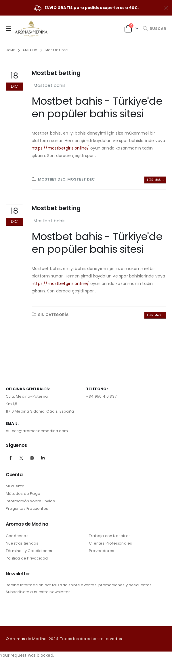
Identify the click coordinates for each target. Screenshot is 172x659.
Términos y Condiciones (29, 550)
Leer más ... (155, 180)
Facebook (10, 458)
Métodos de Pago (23, 493)
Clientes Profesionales (110, 543)
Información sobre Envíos (30, 501)
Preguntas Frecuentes (27, 508)
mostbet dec (52, 179)
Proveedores (101, 550)
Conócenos (17, 536)
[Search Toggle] (154, 28)
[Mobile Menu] (10, 28)
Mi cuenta (15, 486)
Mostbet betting (56, 73)
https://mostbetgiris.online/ (60, 148)
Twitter (21, 458)
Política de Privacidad (27, 558)
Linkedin (43, 458)
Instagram (32, 458)
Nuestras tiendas (22, 543)
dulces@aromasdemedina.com (37, 431)
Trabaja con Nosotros (110, 536)
